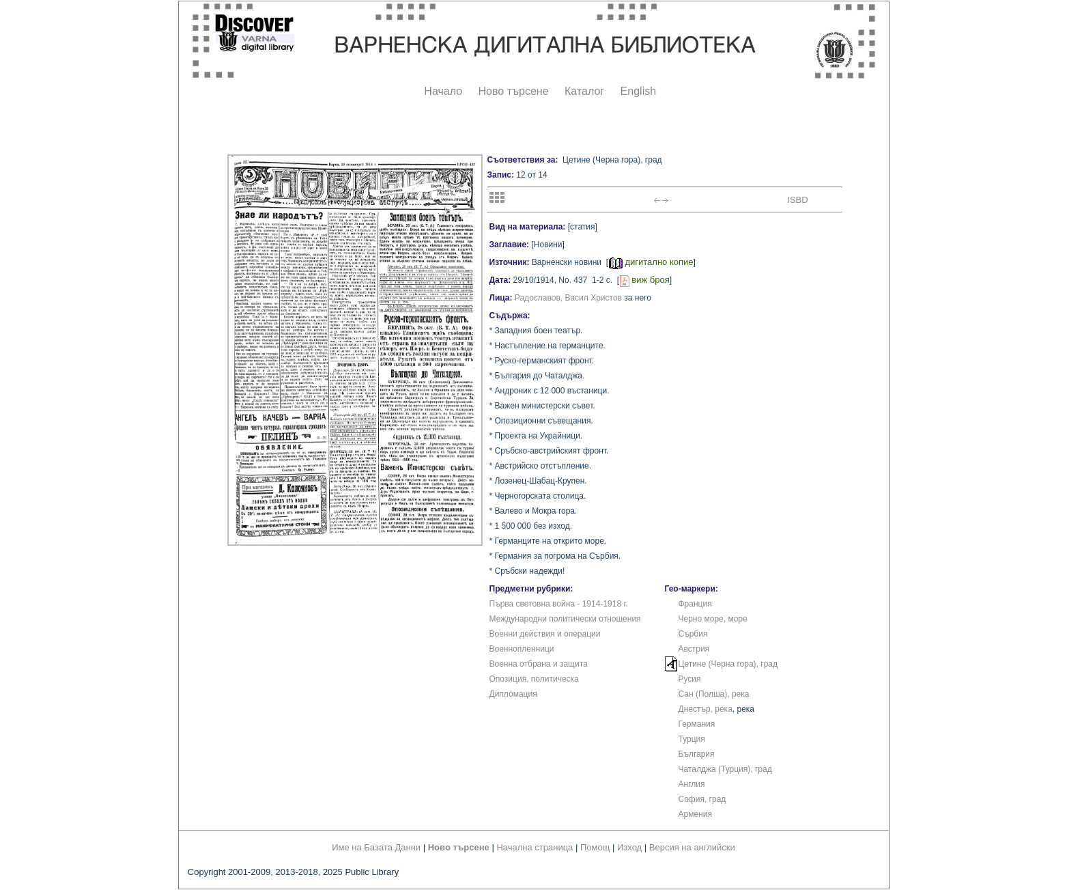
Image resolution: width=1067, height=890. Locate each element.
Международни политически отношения (565, 619)
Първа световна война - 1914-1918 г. (558, 604)
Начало (443, 91)
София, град (702, 799)
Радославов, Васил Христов (568, 298)
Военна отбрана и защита (538, 664)
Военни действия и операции (545, 634)
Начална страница (534, 847)
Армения (695, 814)
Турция (692, 739)
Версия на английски (692, 847)
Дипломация (513, 694)
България (697, 754)
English (638, 91)
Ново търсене (514, 91)
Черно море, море (713, 619)
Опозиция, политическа (534, 679)
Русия (690, 679)
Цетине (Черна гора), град (728, 664)
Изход (629, 847)
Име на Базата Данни (376, 847)
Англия (692, 784)
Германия (697, 724)
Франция (695, 604)
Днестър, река (705, 709)
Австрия (694, 649)
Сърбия (693, 634)
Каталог (584, 91)
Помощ (595, 847)
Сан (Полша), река (714, 694)
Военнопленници (521, 649)
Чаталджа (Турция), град (725, 769)
